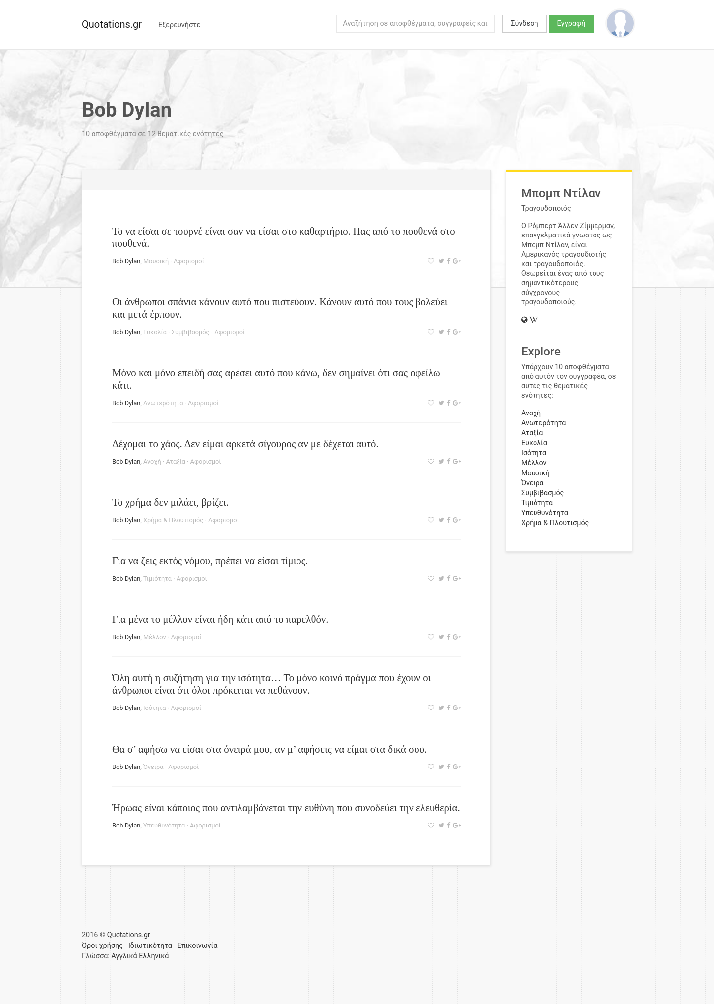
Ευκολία (155, 332)
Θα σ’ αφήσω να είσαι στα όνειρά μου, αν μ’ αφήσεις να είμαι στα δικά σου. (269, 749)
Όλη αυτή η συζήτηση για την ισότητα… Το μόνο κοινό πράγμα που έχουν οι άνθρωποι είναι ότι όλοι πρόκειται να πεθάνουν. (271, 684)
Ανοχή (152, 461)
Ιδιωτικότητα (150, 946)
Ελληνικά (154, 956)
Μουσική (156, 261)
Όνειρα (153, 766)
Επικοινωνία (198, 946)
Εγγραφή (571, 23)
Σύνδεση (524, 23)
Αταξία (175, 461)
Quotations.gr (112, 24)
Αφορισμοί (189, 261)
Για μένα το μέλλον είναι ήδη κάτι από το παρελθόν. (220, 619)
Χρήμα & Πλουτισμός (173, 520)
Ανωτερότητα (163, 403)
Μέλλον (154, 637)
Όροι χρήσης (102, 946)
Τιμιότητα (157, 578)
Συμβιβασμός (191, 332)
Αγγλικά (124, 956)
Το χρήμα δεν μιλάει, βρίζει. (170, 502)
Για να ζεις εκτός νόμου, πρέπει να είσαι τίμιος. (210, 560)
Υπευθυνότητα (164, 825)
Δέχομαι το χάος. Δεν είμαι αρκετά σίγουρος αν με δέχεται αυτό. (245, 443)
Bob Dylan (126, 261)
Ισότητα (154, 707)
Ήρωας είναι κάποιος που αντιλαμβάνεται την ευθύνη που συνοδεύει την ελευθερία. (286, 807)
